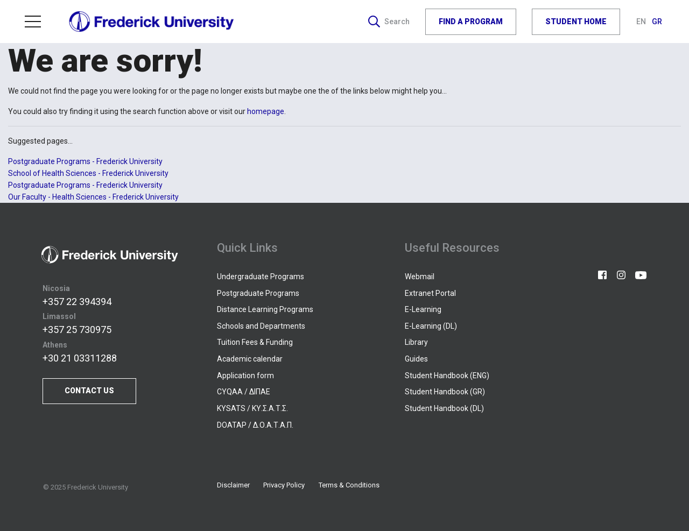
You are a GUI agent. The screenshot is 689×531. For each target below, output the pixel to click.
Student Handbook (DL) (444, 408)
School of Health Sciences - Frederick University (88, 173)
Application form (245, 375)
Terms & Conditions (349, 485)
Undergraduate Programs (260, 276)
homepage (265, 111)
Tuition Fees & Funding (255, 342)
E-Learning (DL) (431, 326)
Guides (416, 359)
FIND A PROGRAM (471, 21)
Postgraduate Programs (258, 293)
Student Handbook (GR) (445, 391)
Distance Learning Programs (265, 309)
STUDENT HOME (576, 21)
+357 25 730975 (77, 329)
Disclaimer (233, 485)
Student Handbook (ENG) (447, 375)
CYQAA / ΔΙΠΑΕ (243, 391)
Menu (33, 21)
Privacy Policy (284, 485)
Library (416, 342)
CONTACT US (89, 390)
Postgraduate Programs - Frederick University (85, 161)
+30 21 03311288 (80, 358)
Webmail (419, 276)
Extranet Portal (430, 293)
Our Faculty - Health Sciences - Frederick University (93, 197)
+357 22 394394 (77, 301)
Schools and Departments (261, 326)
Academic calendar (250, 359)
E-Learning (423, 309)
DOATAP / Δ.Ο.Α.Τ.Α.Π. (255, 425)
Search (389, 21)
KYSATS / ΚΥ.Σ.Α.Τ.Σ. (252, 408)
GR (657, 21)
